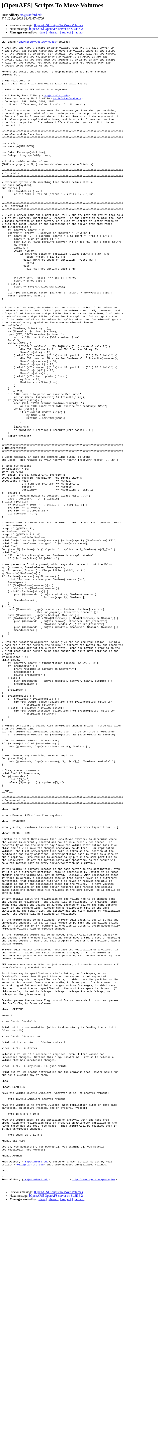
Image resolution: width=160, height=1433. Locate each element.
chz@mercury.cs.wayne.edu (37, 42)
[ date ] (42, 32)
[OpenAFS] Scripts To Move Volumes (58, 25)
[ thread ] (53, 32)
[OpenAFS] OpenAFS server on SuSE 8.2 (56, 28)
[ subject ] (66, 32)
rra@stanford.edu (31, 15)
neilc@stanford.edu (67, 110)
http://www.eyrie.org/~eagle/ (93, 1407)
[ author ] (80, 32)
